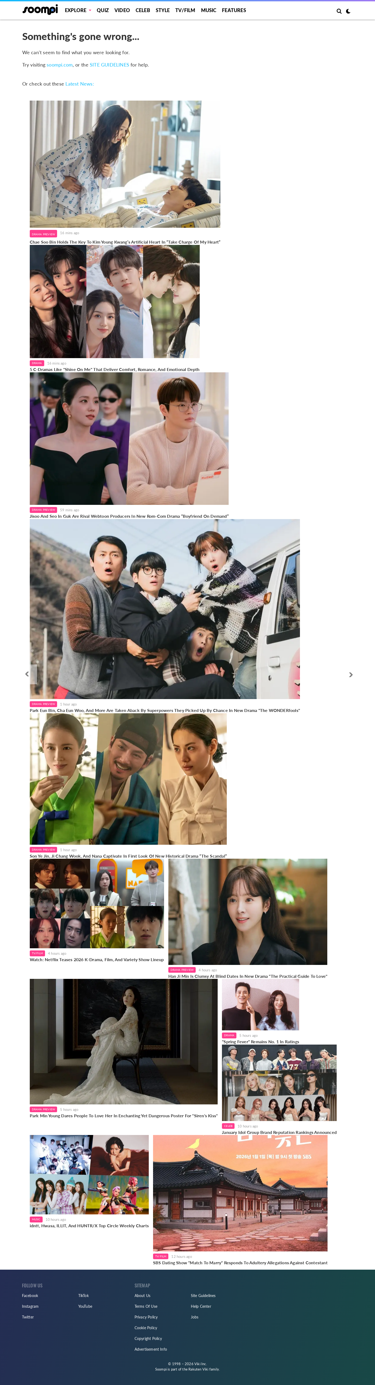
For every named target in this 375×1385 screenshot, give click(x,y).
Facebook (30, 1295)
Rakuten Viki (198, 1369)
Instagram (30, 1306)
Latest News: (79, 84)
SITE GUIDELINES (109, 65)
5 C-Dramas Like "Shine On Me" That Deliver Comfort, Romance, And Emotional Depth (115, 369)
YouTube (85, 1306)
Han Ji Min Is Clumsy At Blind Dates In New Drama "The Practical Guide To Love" (248, 976)
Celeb (143, 10)
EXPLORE (75, 10)
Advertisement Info (151, 1349)
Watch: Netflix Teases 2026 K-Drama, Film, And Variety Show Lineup (97, 959)
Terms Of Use (146, 1306)
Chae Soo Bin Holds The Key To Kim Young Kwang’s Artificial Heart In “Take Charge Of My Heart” (125, 241)
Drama (37, 363)
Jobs (195, 1317)
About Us (143, 1295)
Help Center (201, 1306)
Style (163, 10)
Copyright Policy (148, 1338)
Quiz (103, 10)
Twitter (28, 1317)
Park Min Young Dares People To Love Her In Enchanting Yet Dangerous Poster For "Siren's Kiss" (124, 1115)
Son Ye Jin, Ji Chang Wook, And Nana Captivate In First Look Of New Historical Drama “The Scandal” (128, 855)
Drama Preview (43, 234)
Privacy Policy (146, 1317)
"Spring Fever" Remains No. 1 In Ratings (260, 1041)
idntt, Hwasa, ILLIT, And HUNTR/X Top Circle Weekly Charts (89, 1225)
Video (122, 10)
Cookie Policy (146, 1327)
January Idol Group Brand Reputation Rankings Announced (279, 1132)
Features (234, 10)
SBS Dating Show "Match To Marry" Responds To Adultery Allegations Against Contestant (240, 1262)
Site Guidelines (203, 1295)
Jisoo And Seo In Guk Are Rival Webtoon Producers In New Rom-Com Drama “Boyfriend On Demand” (129, 516)
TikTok (83, 1295)
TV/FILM (185, 10)
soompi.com (60, 65)
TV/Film (37, 953)
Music (209, 10)
